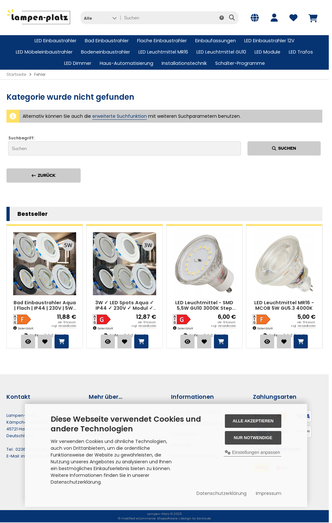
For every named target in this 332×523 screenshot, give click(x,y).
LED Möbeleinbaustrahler (44, 52)
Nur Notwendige (253, 437)
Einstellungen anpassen (252, 452)
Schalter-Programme (240, 63)
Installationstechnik (184, 63)
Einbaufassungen (215, 40)
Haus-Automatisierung (126, 63)
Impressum (268, 493)
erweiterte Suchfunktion (119, 116)
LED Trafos (301, 52)
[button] (100, 18)
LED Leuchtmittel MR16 (163, 52)
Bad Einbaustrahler (107, 40)
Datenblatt (25, 328)
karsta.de (204, 518)
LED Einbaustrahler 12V (269, 40)
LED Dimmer (77, 63)
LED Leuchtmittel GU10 (221, 52)
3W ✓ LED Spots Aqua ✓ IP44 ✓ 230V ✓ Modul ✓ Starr (124, 305)
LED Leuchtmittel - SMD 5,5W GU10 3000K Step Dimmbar (204, 305)
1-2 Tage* (56, 335)
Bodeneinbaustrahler (105, 52)
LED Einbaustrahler (55, 40)
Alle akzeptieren (253, 420)
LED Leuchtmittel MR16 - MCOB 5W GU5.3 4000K (284, 305)
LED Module (267, 52)
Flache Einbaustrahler (162, 40)
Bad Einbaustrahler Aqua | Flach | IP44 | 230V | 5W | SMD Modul (45, 305)
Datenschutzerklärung (221, 493)
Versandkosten (67, 326)
